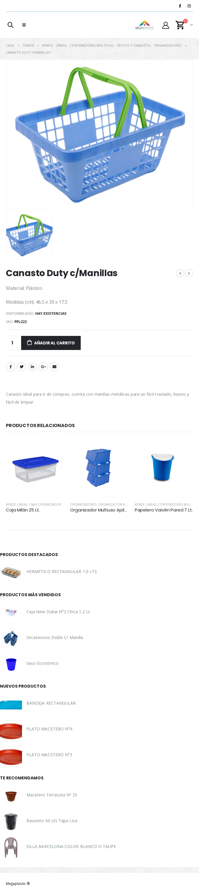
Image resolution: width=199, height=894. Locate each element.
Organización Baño (114, 504)
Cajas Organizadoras (47, 504)
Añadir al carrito (54, 343)
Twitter (21, 366)
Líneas (22, 504)
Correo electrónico (54, 366)
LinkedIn (32, 366)
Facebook (10, 366)
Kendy (11, 504)
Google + (43, 366)
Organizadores (83, 504)
